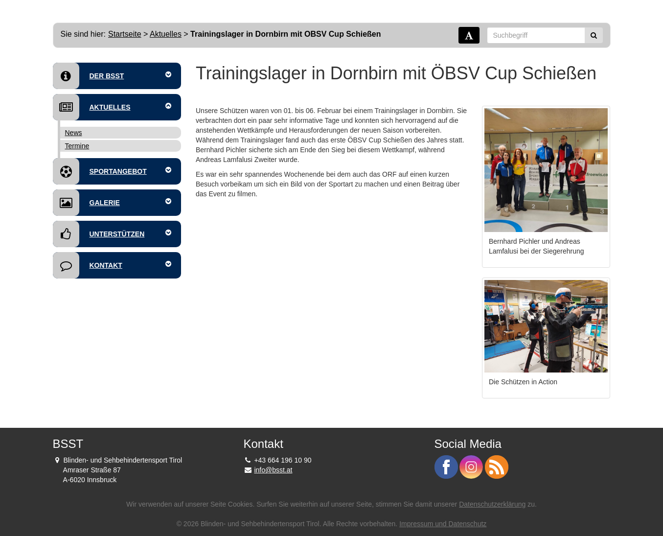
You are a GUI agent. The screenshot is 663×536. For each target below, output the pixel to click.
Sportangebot (112, 171)
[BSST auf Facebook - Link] (447, 466)
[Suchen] (594, 35)
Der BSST (112, 76)
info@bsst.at (273, 470)
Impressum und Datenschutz (442, 524)
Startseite (124, 34)
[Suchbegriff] (536, 35)
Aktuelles (166, 34)
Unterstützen (112, 234)
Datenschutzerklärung (492, 504)
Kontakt (112, 265)
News (73, 133)
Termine (77, 146)
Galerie (112, 202)
